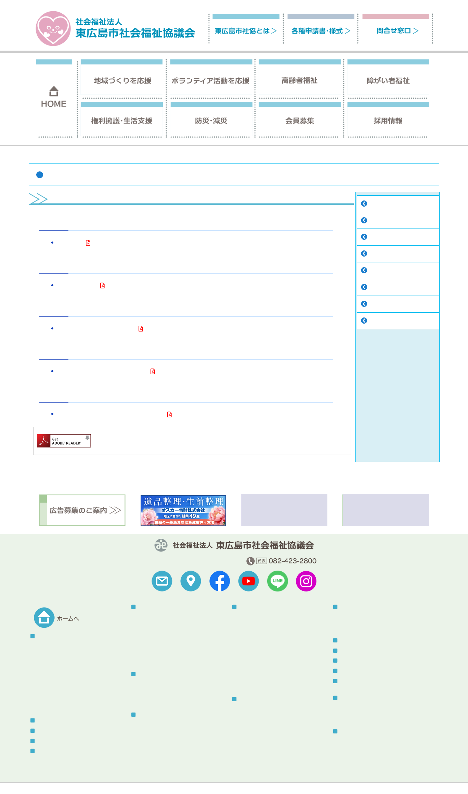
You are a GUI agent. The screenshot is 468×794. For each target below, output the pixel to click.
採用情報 (45, 730)
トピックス (351, 640)
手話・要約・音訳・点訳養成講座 (275, 659)
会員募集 (45, 720)
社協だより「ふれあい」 (366, 708)
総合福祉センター (358, 731)
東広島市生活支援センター (268, 718)
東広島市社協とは (366, 156)
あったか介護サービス (263, 684)
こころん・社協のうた (393, 254)
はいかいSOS (152, 750)
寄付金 (376, 271)
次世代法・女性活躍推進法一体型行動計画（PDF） (111, 415)
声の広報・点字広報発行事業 (270, 642)
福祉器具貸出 (253, 667)
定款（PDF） (70, 243)
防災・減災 (351, 607)
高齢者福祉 (149, 714)
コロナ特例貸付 (256, 726)
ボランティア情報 (358, 660)
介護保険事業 (152, 724)
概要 (42, 646)
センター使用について (364, 750)
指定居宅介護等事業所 (263, 617)
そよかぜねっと (155, 699)
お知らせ (348, 650)
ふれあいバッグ (155, 741)
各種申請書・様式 (55, 741)
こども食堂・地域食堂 (162, 634)
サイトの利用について (93, 779)
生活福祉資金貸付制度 (263, 735)
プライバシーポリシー (148, 779)
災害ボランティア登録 (364, 625)
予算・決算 (381, 221)
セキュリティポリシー (202, 779)
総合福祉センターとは (364, 741)
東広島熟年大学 (155, 659)
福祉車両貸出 (253, 676)
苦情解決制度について (257, 779)
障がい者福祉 (252, 607)
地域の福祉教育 (155, 642)
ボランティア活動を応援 (163, 674)
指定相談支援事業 (258, 634)
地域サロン (150, 625)
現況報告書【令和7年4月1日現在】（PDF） (102, 372)
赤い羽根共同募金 (157, 650)
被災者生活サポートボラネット (373, 617)
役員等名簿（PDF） (77, 286)
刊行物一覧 (351, 698)
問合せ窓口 (48, 751)
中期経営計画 (383, 304)
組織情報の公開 (385, 237)
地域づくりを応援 (156, 607)
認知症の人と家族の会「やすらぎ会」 (179, 733)
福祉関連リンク (45, 779)
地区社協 (147, 617)
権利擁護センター (258, 709)
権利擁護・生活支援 (259, 699)
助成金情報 (381, 321)
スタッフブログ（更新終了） (370, 681)
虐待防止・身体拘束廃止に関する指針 (179, 758)
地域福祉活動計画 (388, 287)
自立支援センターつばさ (265, 625)
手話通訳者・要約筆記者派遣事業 (275, 650)
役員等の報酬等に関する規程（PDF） (96, 329)
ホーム (334, 156)
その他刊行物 (354, 716)
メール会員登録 (355, 671)
